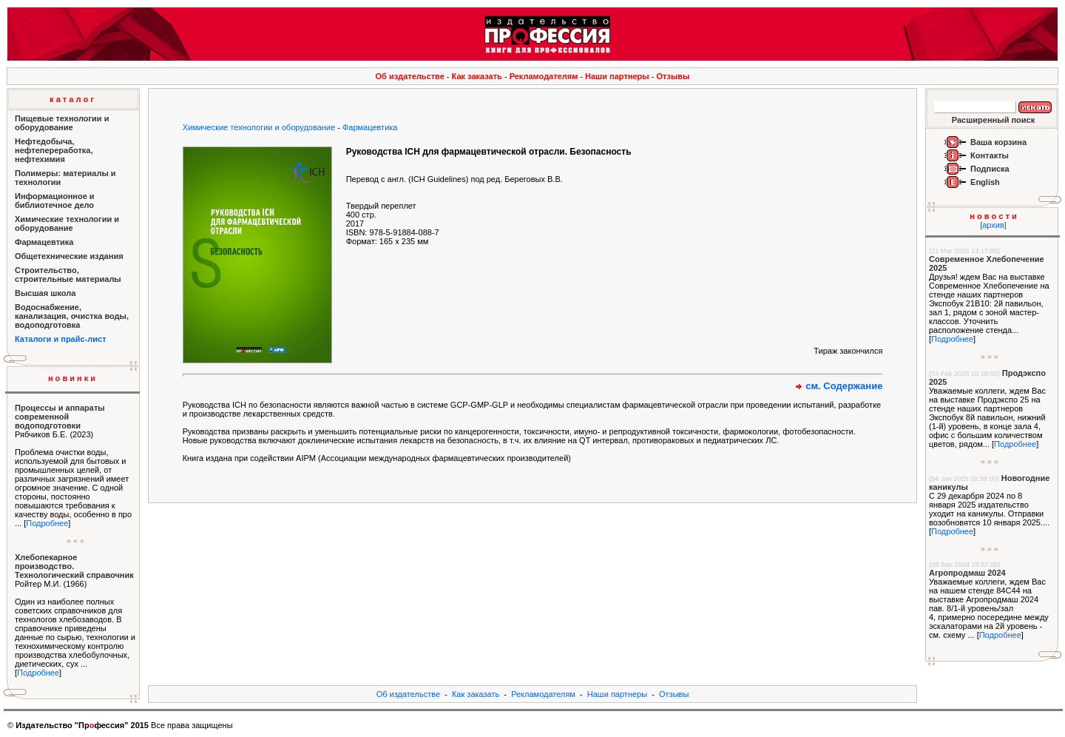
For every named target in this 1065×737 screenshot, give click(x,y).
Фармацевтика (370, 127)
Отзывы (673, 76)
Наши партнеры (617, 76)
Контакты (989, 155)
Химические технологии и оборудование (259, 127)
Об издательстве (410, 76)
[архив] (993, 225)
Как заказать (477, 76)
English (985, 182)
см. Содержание (843, 385)
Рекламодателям (544, 76)
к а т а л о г (72, 99)
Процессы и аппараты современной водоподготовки (60, 416)
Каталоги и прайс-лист (60, 338)
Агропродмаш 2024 (967, 572)
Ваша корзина (998, 142)
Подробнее (47, 523)
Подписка (990, 168)
